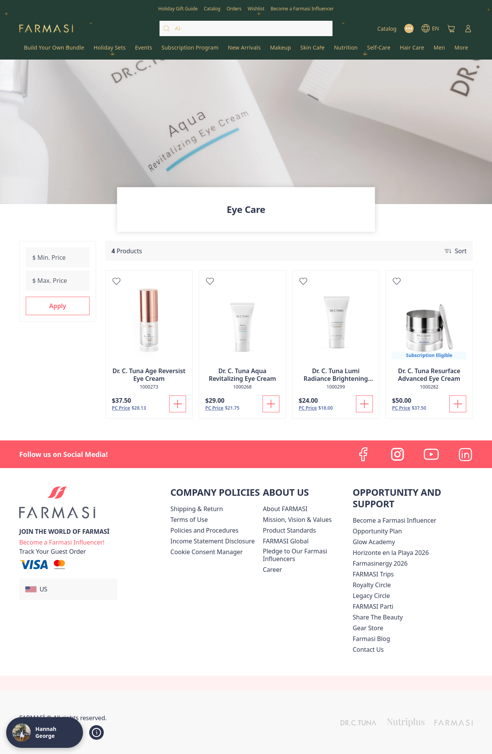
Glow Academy (373, 542)
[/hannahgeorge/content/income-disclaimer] (212, 541)
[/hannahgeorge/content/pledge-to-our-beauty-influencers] (306, 555)
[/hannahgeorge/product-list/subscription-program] (190, 50)
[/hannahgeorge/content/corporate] (286, 541)
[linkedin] (465, 454)
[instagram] (397, 454)
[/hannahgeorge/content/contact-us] (368, 649)
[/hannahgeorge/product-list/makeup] (280, 50)
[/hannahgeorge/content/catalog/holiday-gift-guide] (178, 8)
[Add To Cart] (177, 403)
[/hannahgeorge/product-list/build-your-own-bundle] (54, 50)
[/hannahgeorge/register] (233, 8)
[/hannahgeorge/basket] (451, 28)
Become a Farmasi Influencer (394, 520)
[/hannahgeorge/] (46, 28)
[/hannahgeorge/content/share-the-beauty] (377, 617)
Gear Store (367, 628)
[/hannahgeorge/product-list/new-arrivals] (244, 50)
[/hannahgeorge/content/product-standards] (289, 530)
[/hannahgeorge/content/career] (272, 569)
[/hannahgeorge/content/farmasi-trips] (373, 574)
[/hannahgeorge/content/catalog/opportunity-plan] (377, 531)
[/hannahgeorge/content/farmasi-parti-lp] (372, 606)
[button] (58, 306)
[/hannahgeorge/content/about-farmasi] (285, 509)
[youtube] (431, 454)
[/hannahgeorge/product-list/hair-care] (412, 50)
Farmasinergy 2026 (379, 563)
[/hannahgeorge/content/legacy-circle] (371, 596)
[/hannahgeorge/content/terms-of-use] (189, 519)
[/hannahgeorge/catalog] (212, 8)
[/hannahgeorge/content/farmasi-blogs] (371, 639)
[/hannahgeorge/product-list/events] (143, 50)
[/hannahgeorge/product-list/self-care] (378, 50)
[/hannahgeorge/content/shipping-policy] (196, 509)
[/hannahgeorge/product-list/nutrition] (345, 50)
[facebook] (363, 454)
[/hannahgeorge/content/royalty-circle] (371, 585)
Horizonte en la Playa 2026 (390, 552)
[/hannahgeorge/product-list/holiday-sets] (109, 50)
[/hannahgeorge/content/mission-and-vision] (297, 519)
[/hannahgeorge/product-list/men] (439, 50)
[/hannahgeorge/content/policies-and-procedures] (204, 530)
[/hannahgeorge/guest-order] (52, 551)
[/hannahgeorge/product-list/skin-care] (312, 50)
